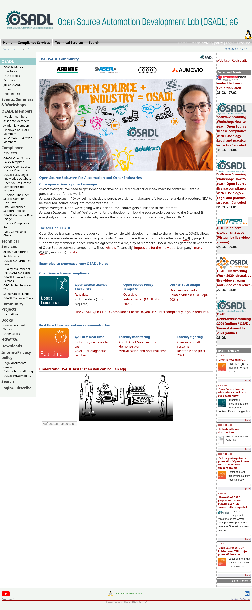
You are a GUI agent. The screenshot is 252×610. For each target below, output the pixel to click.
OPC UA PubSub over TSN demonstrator (138, 344)
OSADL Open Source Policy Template (16, 160)
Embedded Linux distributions (228, 430)
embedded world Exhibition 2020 (231, 84)
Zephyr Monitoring (15, 251)
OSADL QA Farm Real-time (17, 262)
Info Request (11, 94)
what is (110, 247)
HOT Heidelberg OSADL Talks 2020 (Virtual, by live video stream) (233, 233)
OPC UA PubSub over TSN (17, 287)
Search (7, 381)
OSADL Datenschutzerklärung (18, 369)
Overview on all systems (188, 344)
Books (7, 320)
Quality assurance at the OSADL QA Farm (16, 270)
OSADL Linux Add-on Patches (17, 279)
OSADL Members (17, 111)
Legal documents (14, 363)
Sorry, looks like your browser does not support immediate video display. (126, 397)
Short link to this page (240, 599)
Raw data (81, 294)
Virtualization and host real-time (142, 351)
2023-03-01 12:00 (225, 425)
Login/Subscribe (238, 43)
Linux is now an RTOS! (232, 359)
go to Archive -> (241, 580)
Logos (7, 89)
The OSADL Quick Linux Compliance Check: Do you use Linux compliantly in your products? (142, 312)
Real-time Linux (13, 256)
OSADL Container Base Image (18, 217)
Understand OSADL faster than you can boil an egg (82, 369)
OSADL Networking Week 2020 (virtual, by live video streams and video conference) (234, 276)
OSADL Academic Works (14, 327)
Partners (9, 80)
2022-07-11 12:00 (225, 454)
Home (182, 43)
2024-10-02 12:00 (225, 356)
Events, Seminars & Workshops (17, 102)
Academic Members (16, 125)
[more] (247, 380)
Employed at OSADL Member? (16, 132)
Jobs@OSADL (12, 85)
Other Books (11, 334)
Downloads (11, 345)
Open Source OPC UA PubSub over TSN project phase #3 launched (233, 551)
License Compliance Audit (16, 225)
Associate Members (16, 121)
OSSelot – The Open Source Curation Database (16, 198)
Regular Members (15, 116)
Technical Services (10, 243)
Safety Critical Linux (16, 293)
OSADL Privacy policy (17, 375)
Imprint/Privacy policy (207, 43)
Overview (130, 294)
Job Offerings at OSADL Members (18, 140)
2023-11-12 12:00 (225, 385)
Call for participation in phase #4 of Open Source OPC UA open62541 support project (233, 463)
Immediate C (11, 314)
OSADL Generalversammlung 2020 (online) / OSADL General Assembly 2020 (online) (234, 321)
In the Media (11, 76)
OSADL (7, 61)
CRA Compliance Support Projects (14, 208)
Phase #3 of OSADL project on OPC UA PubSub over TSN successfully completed (232, 502)
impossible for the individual (155, 247)
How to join (10, 71)
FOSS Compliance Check (15, 233)
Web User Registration (233, 60)
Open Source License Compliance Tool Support (17, 186)
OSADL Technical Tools (18, 298)
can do (72, 252)
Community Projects (12, 306)
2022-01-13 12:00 (225, 493)
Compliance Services (12, 150)
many (198, 247)
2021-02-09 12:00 (225, 544)
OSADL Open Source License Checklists (16, 168)
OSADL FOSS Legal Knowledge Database (17, 176)
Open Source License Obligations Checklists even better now (232, 392)
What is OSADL (13, 66)
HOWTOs (9, 339)
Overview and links (183, 290)
